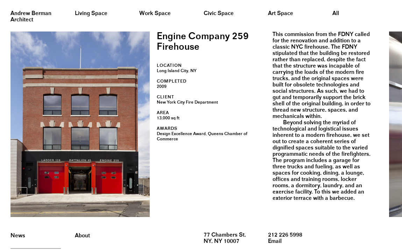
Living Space (91, 13)
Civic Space (219, 13)
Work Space (155, 13)
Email (275, 241)
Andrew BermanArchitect (30, 16)
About (82, 236)
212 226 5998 (285, 235)
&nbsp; (7, 2)
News (17, 236)
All (335, 13)
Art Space (280, 13)
